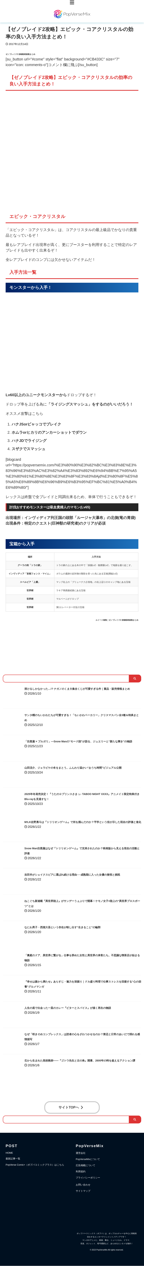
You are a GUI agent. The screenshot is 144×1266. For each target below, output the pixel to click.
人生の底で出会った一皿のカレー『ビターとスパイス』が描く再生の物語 (80, 1008)
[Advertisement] (72, 645)
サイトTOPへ (71, 1108)
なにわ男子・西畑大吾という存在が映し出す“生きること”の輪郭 (73, 927)
